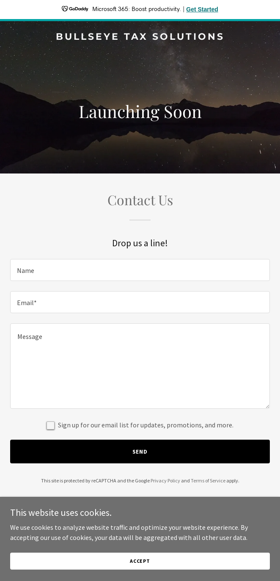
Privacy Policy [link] (165, 480)
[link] (140, 37)
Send (140, 451)
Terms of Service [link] (208, 480)
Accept (140, 561)
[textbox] (140, 270)
